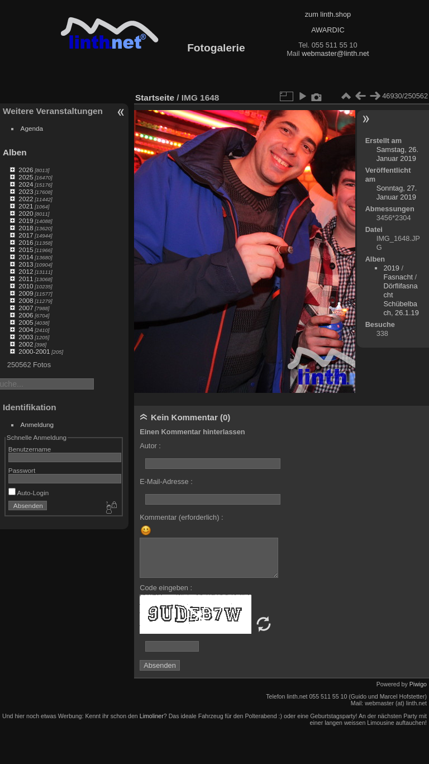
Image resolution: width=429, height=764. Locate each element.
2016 (25, 242)
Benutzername (29, 449)
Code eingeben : (166, 587)
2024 (25, 184)
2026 (25, 169)
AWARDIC (327, 30)
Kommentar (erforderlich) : (181, 517)
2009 (25, 293)
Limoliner (152, 716)
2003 (25, 336)
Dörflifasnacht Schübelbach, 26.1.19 (400, 299)
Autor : (150, 446)
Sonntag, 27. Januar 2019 (396, 192)
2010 (25, 286)
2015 (25, 249)
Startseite (154, 97)
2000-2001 (34, 351)
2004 (25, 329)
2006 (25, 315)
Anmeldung (37, 424)
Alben (15, 152)
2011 (25, 278)
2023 (25, 191)
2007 (25, 307)
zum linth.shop (328, 14)
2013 (25, 264)
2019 (25, 220)
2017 (25, 235)
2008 (25, 300)
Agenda (32, 128)
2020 (25, 213)
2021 (25, 206)
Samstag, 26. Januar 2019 (397, 154)
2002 (25, 344)
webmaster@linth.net (335, 53)
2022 (25, 198)
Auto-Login (28, 492)
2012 (25, 271)
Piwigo (418, 684)
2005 (25, 322)
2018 (25, 227)
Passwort (21, 470)
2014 (25, 256)
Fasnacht (398, 277)
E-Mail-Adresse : (166, 481)
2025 (25, 177)
